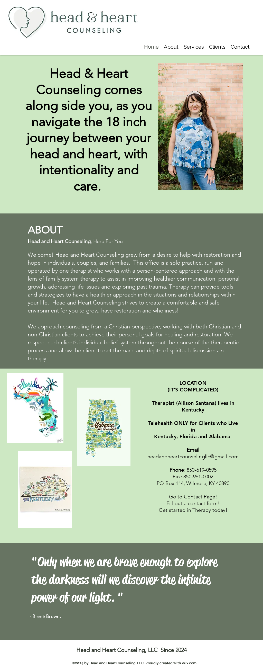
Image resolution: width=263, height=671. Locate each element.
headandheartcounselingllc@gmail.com (193, 456)
